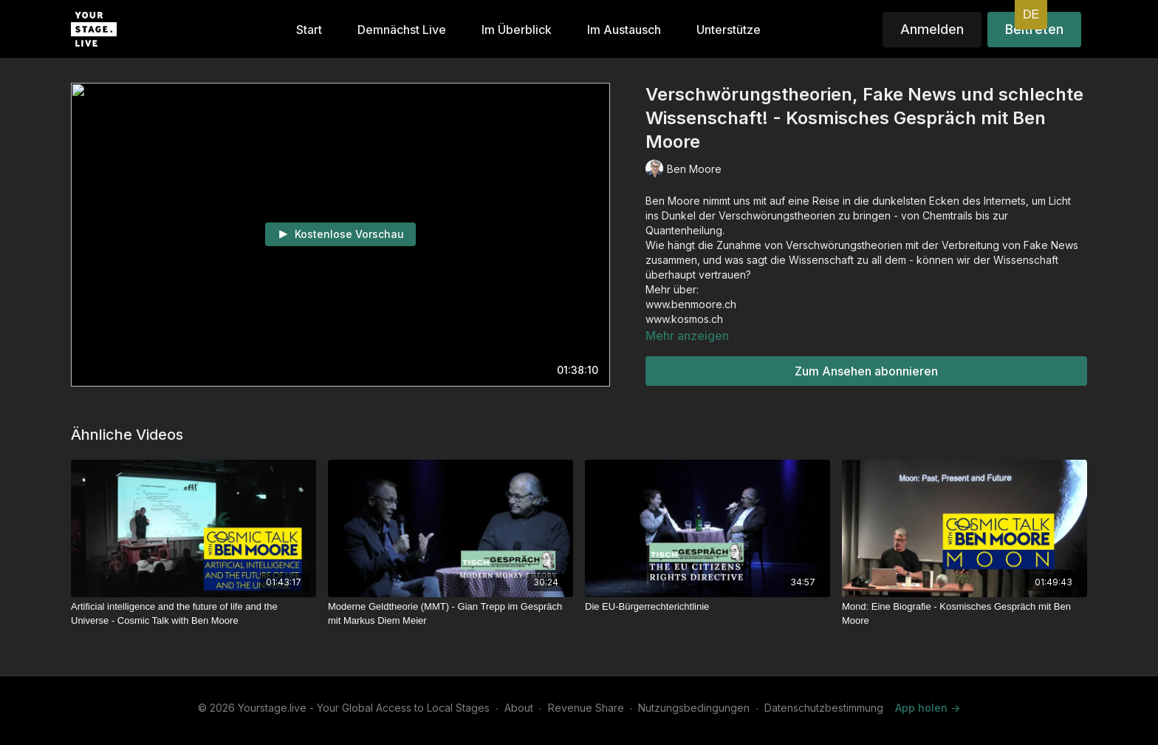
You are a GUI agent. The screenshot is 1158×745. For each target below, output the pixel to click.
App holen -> (927, 707)
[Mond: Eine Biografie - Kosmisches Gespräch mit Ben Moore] (964, 613)
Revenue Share (586, 707)
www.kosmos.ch (684, 319)
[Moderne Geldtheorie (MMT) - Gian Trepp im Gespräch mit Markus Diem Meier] (450, 613)
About (518, 707)
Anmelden (932, 29)
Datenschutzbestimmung (823, 707)
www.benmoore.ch (690, 304)
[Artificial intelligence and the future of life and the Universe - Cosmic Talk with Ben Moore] (193, 613)
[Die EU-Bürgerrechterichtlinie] (707, 606)
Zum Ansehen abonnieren (866, 371)
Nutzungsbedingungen (694, 707)
